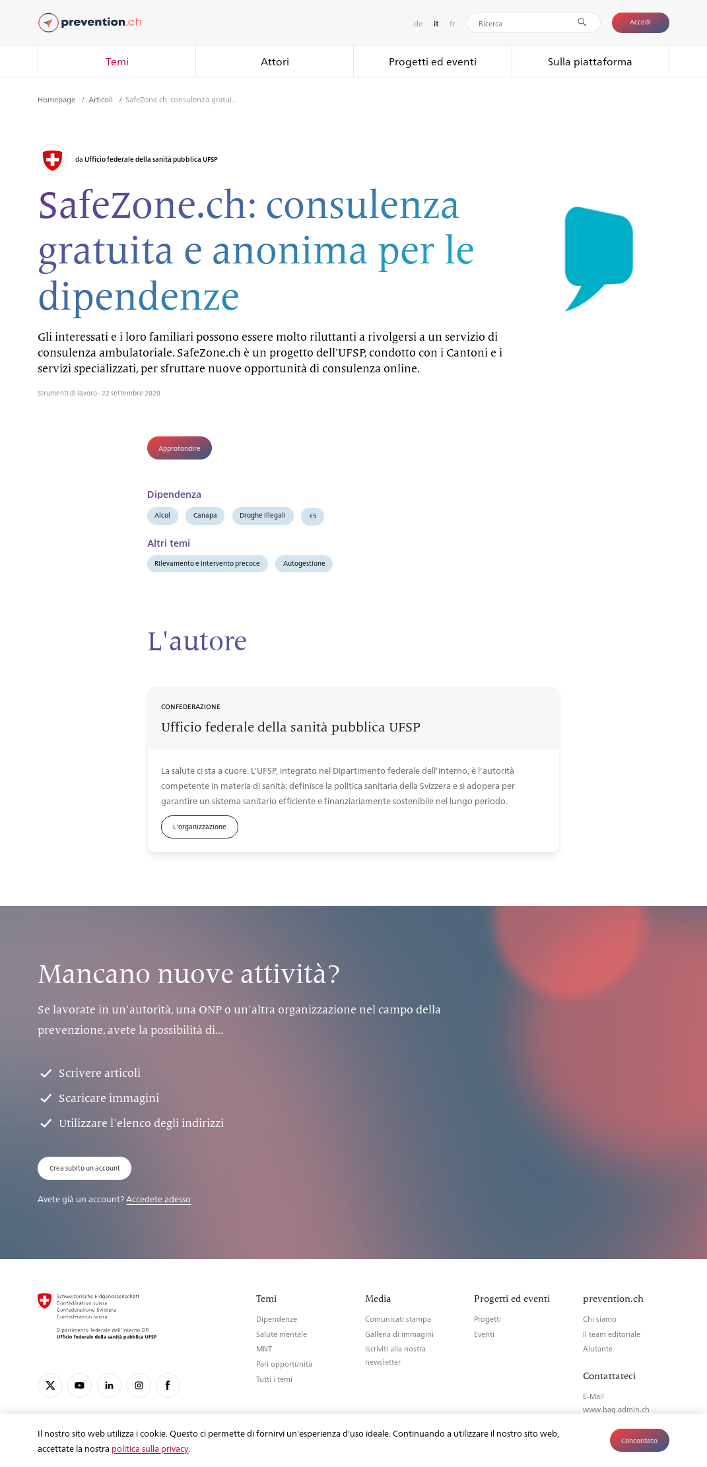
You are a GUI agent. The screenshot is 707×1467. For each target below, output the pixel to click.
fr (452, 23)
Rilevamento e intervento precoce (207, 563)
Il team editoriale (611, 1334)
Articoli (101, 99)
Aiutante (598, 1348)
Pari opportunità (284, 1364)
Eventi (484, 1334)
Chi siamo (600, 1319)
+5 (313, 515)
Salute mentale (281, 1334)
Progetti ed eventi (433, 61)
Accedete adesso (158, 1198)
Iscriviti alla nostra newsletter (395, 1355)
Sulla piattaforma (590, 61)
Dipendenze (276, 1319)
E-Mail (593, 1396)
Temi (117, 61)
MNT (264, 1348)
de (418, 23)
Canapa (205, 514)
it (436, 23)
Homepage (57, 99)
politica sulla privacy (150, 1448)
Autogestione (304, 563)
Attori (275, 61)
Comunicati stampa (398, 1319)
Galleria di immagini (399, 1334)
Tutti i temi (274, 1379)
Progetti (487, 1319)
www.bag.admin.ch (616, 1409)
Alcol (162, 514)
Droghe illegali (263, 514)
